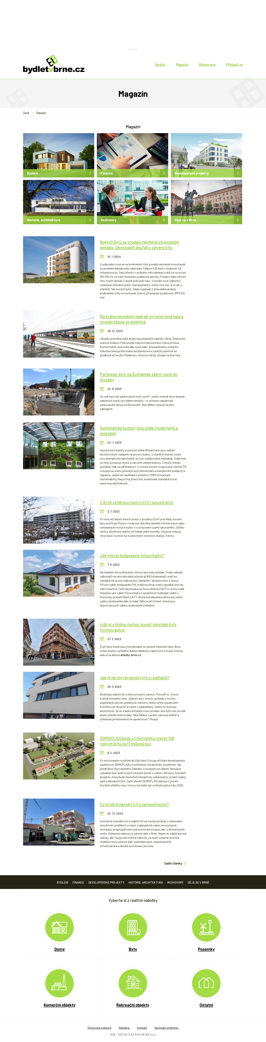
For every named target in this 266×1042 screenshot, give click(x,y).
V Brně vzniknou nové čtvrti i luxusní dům (136, 502)
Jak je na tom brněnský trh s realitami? (134, 677)
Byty (133, 949)
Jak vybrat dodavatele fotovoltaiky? (132, 555)
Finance (107, 173)
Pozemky (206, 949)
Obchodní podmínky (166, 1027)
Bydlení (32, 173)
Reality (160, 64)
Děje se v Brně (185, 220)
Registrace (207, 64)
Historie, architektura (43, 220)
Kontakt (142, 1027)
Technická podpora (99, 1027)
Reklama (124, 1027)
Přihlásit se (234, 64)
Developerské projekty (192, 173)
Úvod (26, 112)
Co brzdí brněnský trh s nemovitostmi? (134, 804)
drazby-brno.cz (131, 655)
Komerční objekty (59, 1004)
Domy (59, 949)
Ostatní (206, 1004)
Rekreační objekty (132, 1004)
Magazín (182, 64)
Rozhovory (108, 220)
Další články (173, 863)
